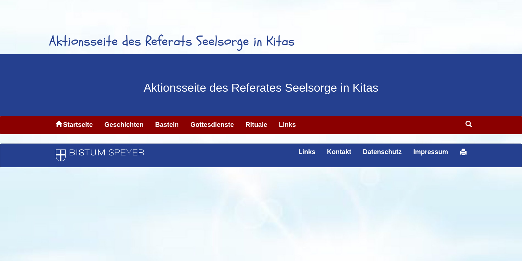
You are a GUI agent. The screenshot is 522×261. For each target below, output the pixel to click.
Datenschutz (382, 152)
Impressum (430, 152)
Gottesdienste (212, 124)
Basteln (167, 124)
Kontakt (339, 152)
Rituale (256, 124)
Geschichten (124, 124)
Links (287, 124)
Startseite (74, 124)
